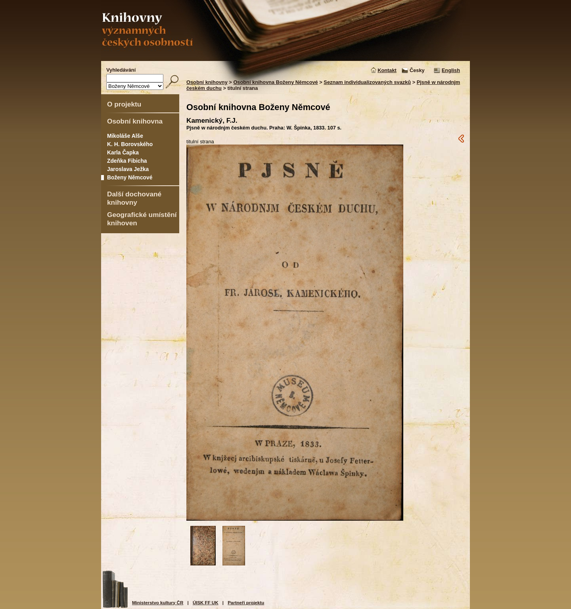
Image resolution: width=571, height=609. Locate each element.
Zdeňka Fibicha (127, 161)
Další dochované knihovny (134, 198)
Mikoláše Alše (125, 136)
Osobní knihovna (135, 121)
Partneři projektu (246, 602)
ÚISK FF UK (205, 602)
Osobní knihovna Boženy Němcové (275, 82)
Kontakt (387, 70)
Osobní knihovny (207, 82)
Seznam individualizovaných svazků (367, 82)
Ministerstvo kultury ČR (157, 602)
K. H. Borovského (130, 144)
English (451, 70)
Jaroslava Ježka (128, 169)
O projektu (124, 104)
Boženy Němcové (129, 177)
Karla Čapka (123, 152)
